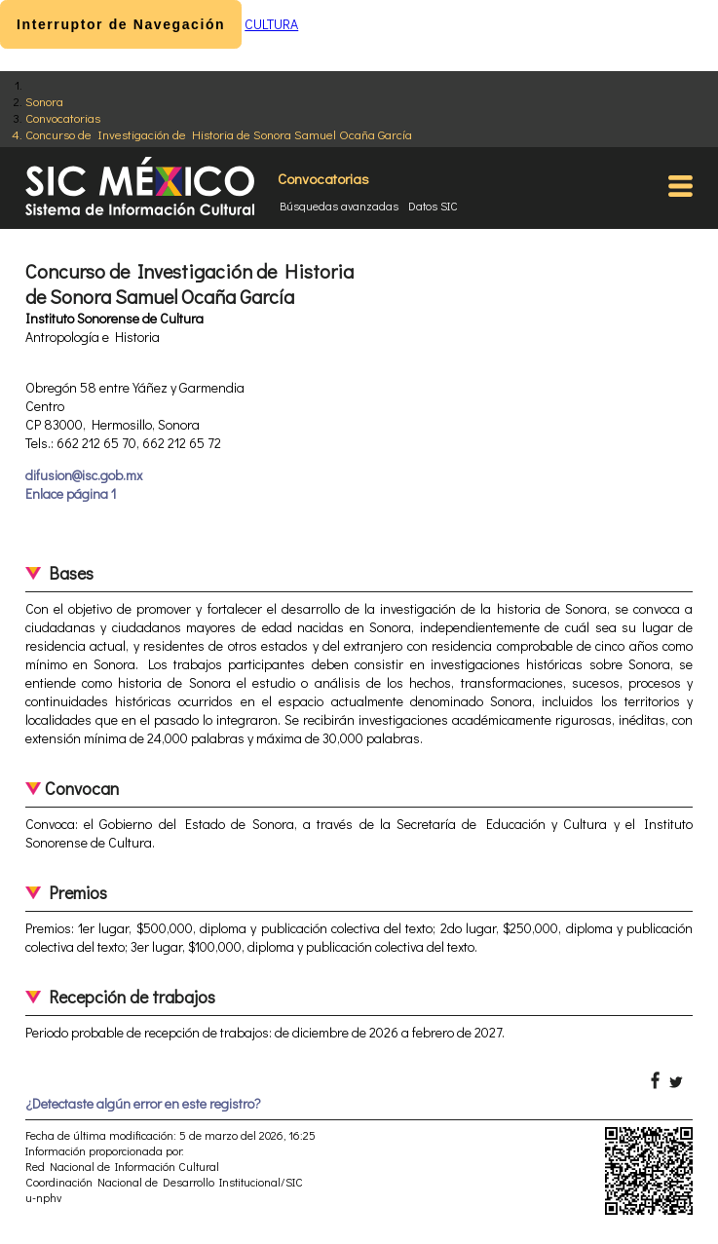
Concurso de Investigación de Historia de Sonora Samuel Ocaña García (218, 134)
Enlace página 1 (70, 493)
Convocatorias (62, 117)
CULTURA (271, 24)
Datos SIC (433, 205)
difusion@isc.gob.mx (83, 475)
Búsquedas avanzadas (339, 205)
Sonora (44, 101)
